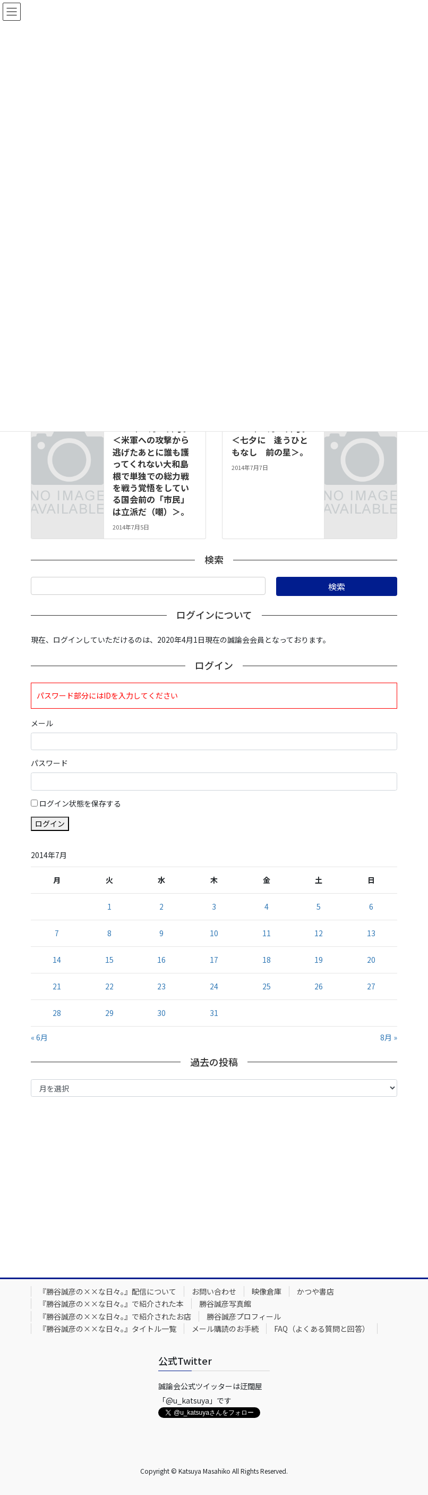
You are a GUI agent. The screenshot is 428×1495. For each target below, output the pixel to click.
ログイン (50, 823)
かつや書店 (315, 1291)
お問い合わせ (214, 1291)
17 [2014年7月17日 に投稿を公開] (214, 959)
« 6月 (39, 1037)
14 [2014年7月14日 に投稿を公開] (57, 959)
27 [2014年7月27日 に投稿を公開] (371, 986)
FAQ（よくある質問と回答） (322, 1328)
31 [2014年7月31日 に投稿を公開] (214, 1012)
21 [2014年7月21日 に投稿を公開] (57, 986)
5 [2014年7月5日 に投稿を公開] (318, 906)
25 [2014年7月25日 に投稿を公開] (266, 986)
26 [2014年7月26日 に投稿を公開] (318, 986)
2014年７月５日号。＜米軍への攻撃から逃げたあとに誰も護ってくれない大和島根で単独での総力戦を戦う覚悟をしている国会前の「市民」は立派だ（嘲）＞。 (152, 470)
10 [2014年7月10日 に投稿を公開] (214, 933)
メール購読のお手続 (225, 1328)
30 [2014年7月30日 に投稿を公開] (161, 1012)
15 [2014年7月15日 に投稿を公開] (109, 959)
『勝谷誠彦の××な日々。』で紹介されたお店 (115, 1316)
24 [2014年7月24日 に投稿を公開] (214, 986)
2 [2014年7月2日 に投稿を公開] (161, 906)
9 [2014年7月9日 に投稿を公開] (161, 933)
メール (42, 723)
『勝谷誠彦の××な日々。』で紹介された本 (111, 1303)
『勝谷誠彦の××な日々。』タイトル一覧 (107, 1328)
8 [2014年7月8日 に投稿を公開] (109, 933)
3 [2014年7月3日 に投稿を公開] (214, 906)
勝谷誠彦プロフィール (244, 1316)
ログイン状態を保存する (80, 803)
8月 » (388, 1037)
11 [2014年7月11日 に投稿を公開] (266, 933)
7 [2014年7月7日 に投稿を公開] (57, 933)
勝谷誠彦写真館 (225, 1303)
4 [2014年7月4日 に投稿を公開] (266, 906)
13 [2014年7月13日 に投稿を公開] (371, 933)
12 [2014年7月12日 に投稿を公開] (318, 933)
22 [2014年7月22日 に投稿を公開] (109, 986)
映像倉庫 (266, 1291)
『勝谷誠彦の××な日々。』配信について (107, 1291)
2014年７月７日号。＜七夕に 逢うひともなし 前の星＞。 (271, 440)
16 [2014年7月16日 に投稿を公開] (161, 959)
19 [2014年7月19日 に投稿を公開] (318, 959)
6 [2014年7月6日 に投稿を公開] (371, 906)
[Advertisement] (214, 1184)
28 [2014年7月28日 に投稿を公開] (57, 1012)
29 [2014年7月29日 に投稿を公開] (109, 1012)
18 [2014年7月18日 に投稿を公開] (266, 959)
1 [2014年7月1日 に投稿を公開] (109, 906)
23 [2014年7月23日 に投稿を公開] (161, 986)
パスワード (49, 763)
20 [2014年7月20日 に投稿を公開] (371, 959)
